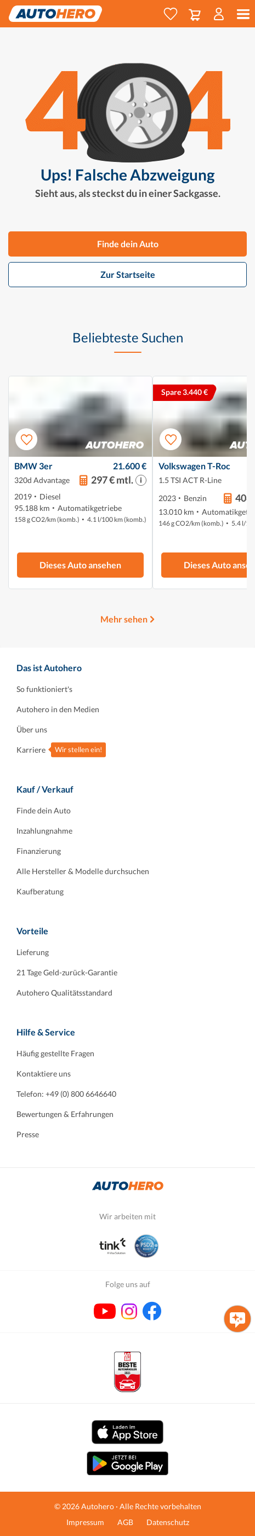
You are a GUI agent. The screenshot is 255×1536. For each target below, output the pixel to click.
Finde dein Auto (127, 243)
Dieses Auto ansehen (80, 565)
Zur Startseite (127, 274)
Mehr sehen (124, 619)
